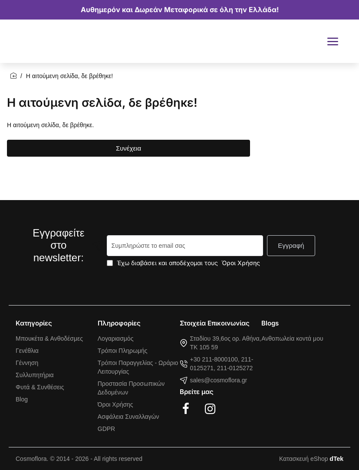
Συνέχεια (128, 148)
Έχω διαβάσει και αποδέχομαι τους (184, 262)
